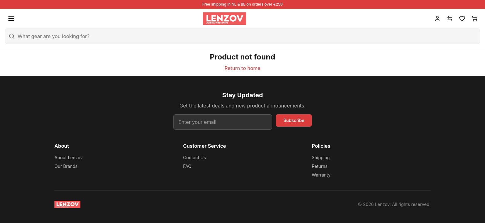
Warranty (321, 174)
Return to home (242, 68)
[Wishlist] (462, 18)
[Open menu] (11, 18)
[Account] (437, 18)
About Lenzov (68, 157)
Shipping (321, 157)
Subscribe (293, 120)
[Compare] (449, 18)
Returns (320, 166)
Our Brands (66, 166)
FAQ (187, 166)
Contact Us (194, 157)
